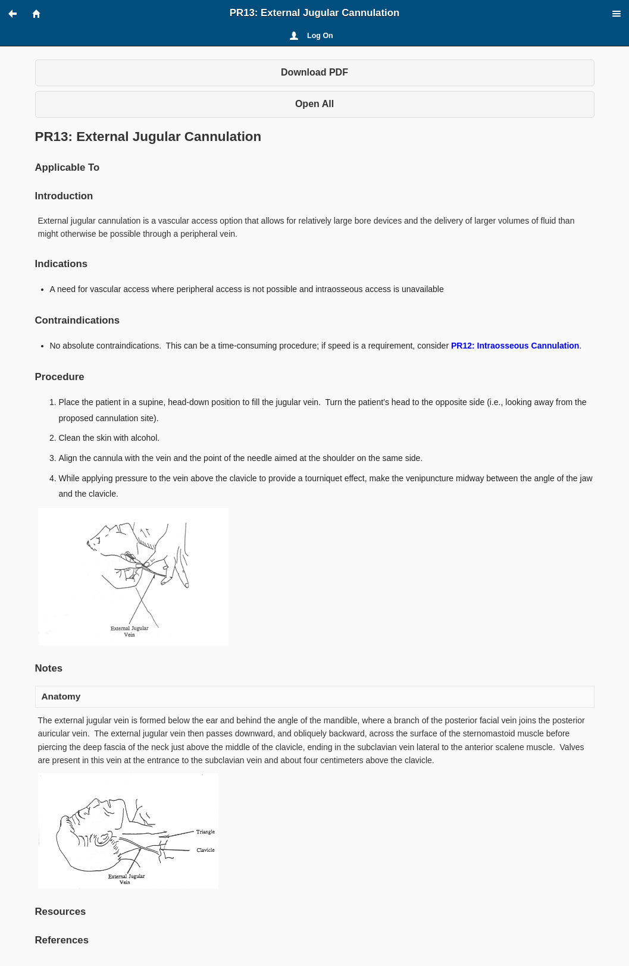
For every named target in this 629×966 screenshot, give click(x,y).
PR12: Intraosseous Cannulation (515, 345)
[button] (18, 13)
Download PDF (314, 72)
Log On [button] (320, 36)
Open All (314, 104)
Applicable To (67, 167)
